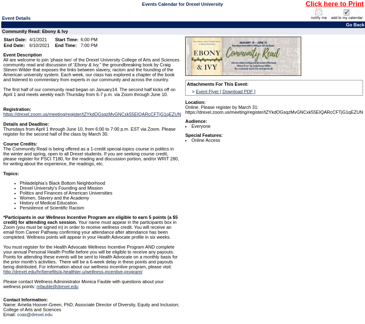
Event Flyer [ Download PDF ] (226, 91)
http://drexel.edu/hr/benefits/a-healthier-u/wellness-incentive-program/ (72, 271)
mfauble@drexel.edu (58, 286)
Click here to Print (335, 3)
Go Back (355, 24)
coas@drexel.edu (35, 314)
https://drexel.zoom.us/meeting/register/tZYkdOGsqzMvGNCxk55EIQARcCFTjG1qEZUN (92, 114)
